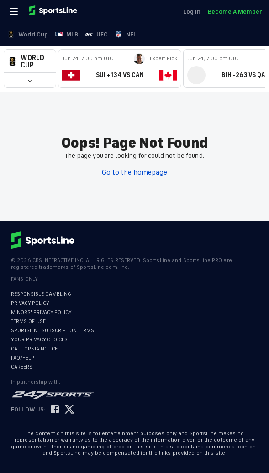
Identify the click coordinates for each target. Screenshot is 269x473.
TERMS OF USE (28, 321)
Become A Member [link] (235, 11)
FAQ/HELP (22, 358)
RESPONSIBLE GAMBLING (41, 294)
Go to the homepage (134, 172)
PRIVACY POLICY (30, 303)
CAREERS (21, 367)
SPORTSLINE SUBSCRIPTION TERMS (52, 330)
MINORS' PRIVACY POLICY (41, 312)
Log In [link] (191, 11)
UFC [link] (96, 34)
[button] (30, 61)
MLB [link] (66, 34)
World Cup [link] (27, 34)
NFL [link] (126, 34)
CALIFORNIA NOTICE (34, 348)
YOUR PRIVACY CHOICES (39, 339)
